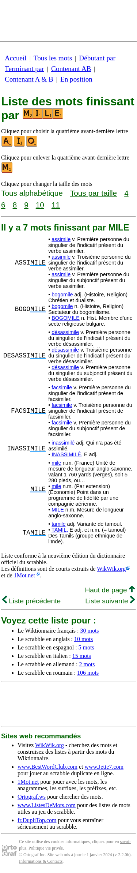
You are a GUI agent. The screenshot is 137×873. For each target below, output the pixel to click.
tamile (58, 524)
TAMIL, (60, 530)
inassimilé (63, 443)
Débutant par (97, 58)
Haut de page (110, 590)
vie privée (54, 848)
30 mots (89, 630)
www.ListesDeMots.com (47, 805)
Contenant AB (71, 68)
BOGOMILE (66, 318)
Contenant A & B (29, 79)
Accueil (16, 58)
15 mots (81, 656)
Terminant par (24, 68)
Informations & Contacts (40, 861)
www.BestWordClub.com (47, 767)
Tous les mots (53, 58)
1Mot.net (24, 575)
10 (40, 205)
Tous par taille (93, 193)
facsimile (62, 387)
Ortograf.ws (32, 797)
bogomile (62, 294)
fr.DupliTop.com (37, 820)
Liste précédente (31, 601)
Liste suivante (110, 601)
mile (56, 463)
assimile (61, 239)
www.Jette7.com (103, 767)
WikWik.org (111, 569)
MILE (58, 510)
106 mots (88, 673)
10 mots (83, 639)
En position (76, 79)
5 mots (86, 647)
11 (56, 205)
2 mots (87, 664)
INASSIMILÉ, (67, 454)
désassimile (65, 332)
